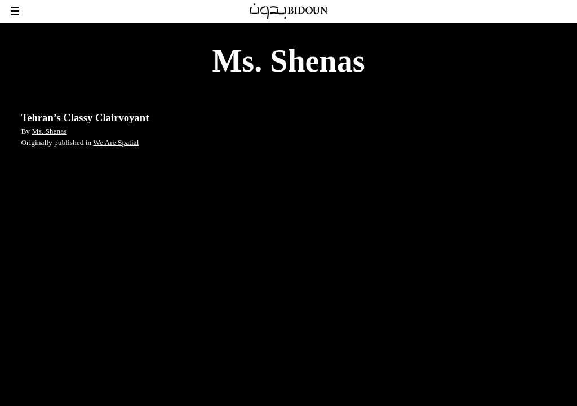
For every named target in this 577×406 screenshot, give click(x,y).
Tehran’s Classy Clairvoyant (85, 117)
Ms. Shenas (49, 131)
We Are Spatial (116, 142)
